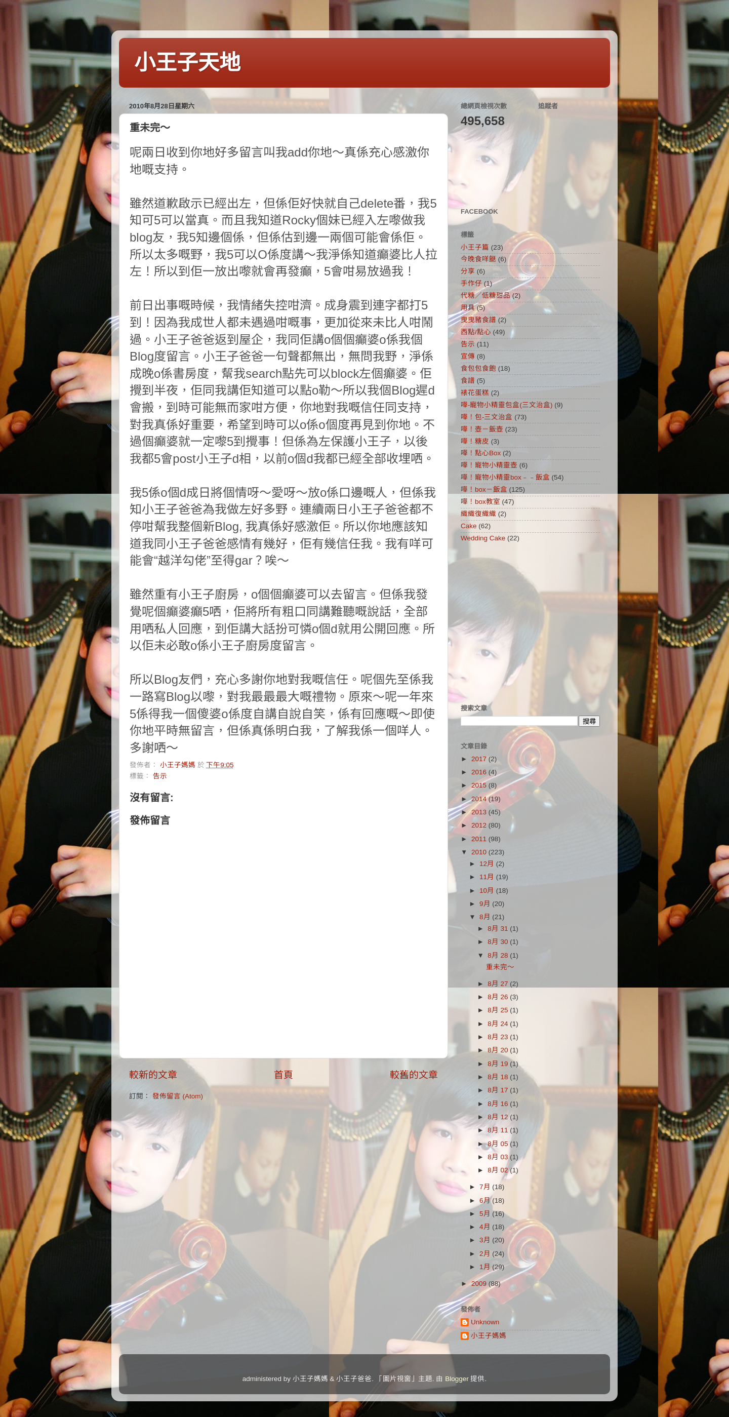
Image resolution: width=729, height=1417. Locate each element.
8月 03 (499, 1157)
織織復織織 (478, 514)
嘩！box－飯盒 (484, 489)
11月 (487, 877)
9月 (485, 904)
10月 (487, 890)
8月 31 (499, 928)
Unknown (485, 1322)
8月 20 (499, 1050)
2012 (480, 825)
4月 (485, 1227)
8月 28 (499, 955)
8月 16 (499, 1104)
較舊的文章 (414, 1075)
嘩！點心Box (481, 453)
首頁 (283, 1075)
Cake (469, 526)
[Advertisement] (524, 623)
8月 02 (499, 1170)
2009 (480, 1283)
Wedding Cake (483, 538)
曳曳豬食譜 (478, 320)
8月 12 (499, 1117)
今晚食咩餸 (478, 259)
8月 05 (499, 1144)
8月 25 (499, 1010)
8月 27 (499, 984)
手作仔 (471, 283)
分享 (468, 271)
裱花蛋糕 (475, 393)
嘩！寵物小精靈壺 (489, 465)
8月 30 (499, 942)
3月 (485, 1240)
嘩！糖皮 (475, 441)
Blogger (457, 1379)
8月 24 (499, 1024)
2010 (480, 852)
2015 (480, 785)
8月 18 (499, 1077)
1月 (485, 1267)
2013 (480, 812)
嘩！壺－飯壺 (482, 429)
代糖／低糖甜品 (485, 295)
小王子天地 (187, 62)
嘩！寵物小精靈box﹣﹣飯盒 (505, 477)
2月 (485, 1253)
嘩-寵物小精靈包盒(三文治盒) (507, 405)
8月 (485, 917)
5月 (485, 1213)
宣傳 (468, 356)
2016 (480, 772)
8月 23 (499, 1037)
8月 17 (499, 1090)
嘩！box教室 (480, 501)
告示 (160, 776)
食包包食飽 (478, 368)
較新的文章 (153, 1075)
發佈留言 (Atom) (177, 1096)
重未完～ (500, 967)
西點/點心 (476, 332)
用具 (468, 307)
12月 (487, 864)
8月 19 (499, 1064)
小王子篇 (475, 247)
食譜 (468, 380)
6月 (485, 1200)
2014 (480, 799)
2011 (480, 839)
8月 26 (499, 997)
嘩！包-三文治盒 (487, 417)
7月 (485, 1187)
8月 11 (499, 1130)
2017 (480, 759)
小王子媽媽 (488, 1336)
